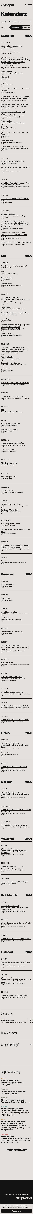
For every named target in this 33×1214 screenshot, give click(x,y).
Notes (3, 1078)
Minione (27, 27)
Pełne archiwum (16, 1150)
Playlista (4, 1106)
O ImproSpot (24, 1198)
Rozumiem (16, 1211)
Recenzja (4, 1134)
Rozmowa (4, 1089)
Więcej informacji (23, 1207)
